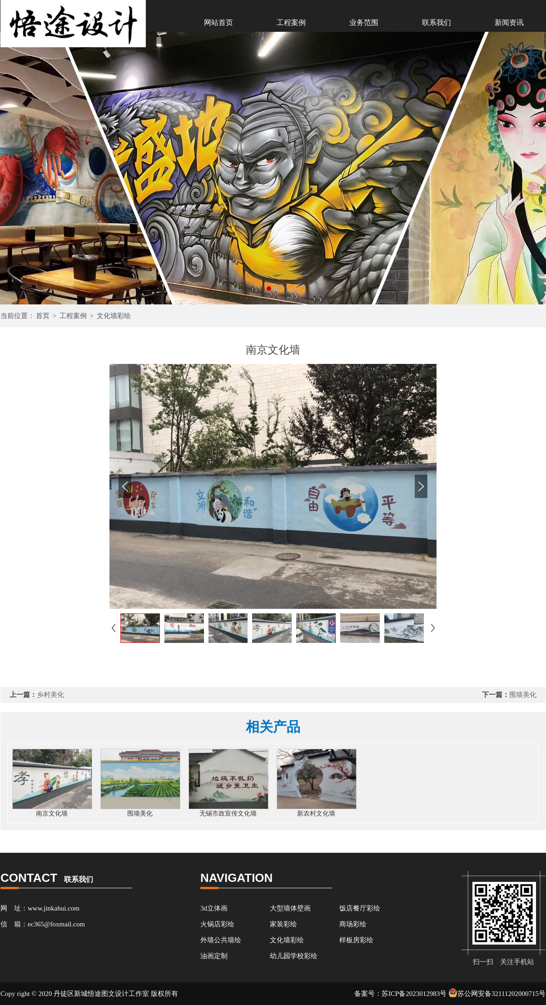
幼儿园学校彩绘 (294, 956)
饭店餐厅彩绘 (359, 908)
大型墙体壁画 (290, 908)
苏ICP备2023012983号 (414, 993)
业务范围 (363, 22)
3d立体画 (214, 908)
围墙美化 (522, 694)
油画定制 (214, 956)
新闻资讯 (509, 22)
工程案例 (291, 22)
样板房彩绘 (356, 940)
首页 (43, 315)
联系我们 (436, 22)
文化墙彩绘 (114, 315)
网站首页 (218, 22)
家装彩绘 (283, 924)
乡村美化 (50, 694)
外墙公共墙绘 (220, 940)
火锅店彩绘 (217, 924)
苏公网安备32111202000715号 (497, 993)
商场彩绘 (353, 924)
